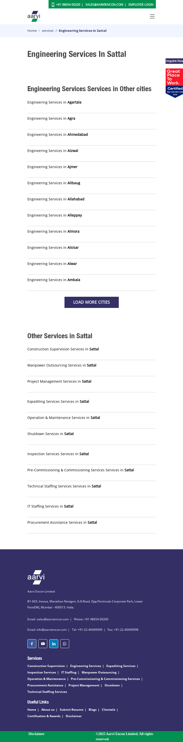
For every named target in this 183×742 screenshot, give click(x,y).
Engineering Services (85, 666)
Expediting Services (120, 666)
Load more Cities (91, 302)
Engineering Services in (54, 102)
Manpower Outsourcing (99, 672)
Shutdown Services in (50, 433)
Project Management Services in (59, 381)
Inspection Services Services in (58, 453)
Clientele (108, 709)
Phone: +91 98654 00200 (91, 619)
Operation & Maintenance (46, 679)
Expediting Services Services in (58, 401)
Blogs (93, 709)
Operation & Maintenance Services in (63, 417)
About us (48, 709)
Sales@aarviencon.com (104, 4)
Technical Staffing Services (47, 692)
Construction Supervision (46, 666)
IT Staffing (68, 672)
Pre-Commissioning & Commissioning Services (105, 679)
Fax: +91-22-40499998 (123, 630)
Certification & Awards (44, 716)
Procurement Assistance (45, 685)
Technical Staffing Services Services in (64, 486)
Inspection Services (41, 672)
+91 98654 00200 (68, 4)
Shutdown (112, 685)
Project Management (83, 685)
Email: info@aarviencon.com (47, 630)
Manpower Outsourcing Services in (61, 365)
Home (32, 30)
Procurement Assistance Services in (62, 522)
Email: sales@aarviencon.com (48, 619)
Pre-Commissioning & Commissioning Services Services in (80, 470)
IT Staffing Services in (50, 506)
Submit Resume (71, 709)
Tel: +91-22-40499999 (87, 630)
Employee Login (140, 4)
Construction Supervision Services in (63, 349)
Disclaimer (74, 716)
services (48, 30)
